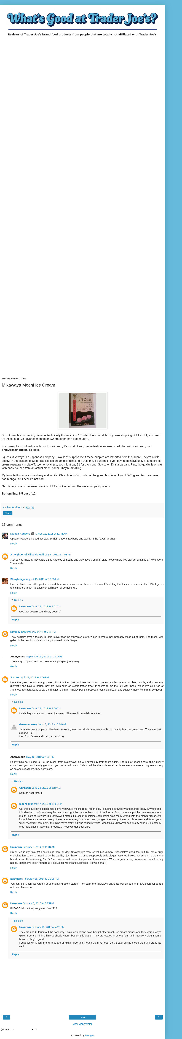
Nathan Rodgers (20, 533)
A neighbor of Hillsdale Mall (27, 554)
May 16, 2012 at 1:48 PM (40, 757)
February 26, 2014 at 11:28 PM (41, 878)
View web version (83, 1024)
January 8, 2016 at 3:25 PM (38, 903)
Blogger (89, 1035)
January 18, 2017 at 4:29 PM (48, 927)
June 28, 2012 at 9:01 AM (46, 606)
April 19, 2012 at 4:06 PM (34, 677)
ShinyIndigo (17, 579)
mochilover (26, 803)
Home (82, 1017)
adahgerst (16, 878)
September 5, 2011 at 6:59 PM (38, 632)
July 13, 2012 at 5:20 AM (52, 724)
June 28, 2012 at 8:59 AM (46, 787)
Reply (13, 543)
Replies (18, 600)
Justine (14, 677)
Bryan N (15, 632)
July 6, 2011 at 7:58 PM (58, 554)
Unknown (25, 606)
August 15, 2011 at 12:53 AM (42, 579)
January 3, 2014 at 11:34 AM (39, 847)
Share (8, 513)
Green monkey (28, 724)
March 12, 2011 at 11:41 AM (51, 533)
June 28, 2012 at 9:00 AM (46, 708)
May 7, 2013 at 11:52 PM (48, 803)
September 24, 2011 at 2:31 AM (44, 656)
